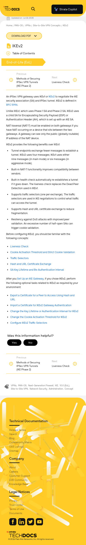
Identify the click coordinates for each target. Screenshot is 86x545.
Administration (56, 388)
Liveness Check (19, 246)
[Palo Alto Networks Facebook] (13, 524)
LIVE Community (18, 480)
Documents (15, 513)
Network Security (38, 388)
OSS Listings (16, 446)
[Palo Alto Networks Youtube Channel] (39, 524)
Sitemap (14, 450)
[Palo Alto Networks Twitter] (31, 524)
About (12, 467)
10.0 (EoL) (64, 385)
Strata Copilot (65, 9)
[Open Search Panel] (33, 9)
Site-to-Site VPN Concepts (46, 25)
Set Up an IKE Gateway (30, 278)
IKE (56, 385)
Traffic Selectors (19, 258)
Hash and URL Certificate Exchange (30, 263)
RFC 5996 (11, 104)
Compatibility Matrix (20, 442)
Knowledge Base (18, 484)
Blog (11, 438)
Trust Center (16, 505)
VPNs (28, 25)
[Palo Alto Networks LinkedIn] (22, 524)
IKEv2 (65, 25)
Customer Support (19, 475)
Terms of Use (16, 509)
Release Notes (17, 430)
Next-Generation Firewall (40, 385)
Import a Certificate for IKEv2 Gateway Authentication (40, 305)
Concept (69, 388)
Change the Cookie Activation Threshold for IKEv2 (38, 317)
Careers (13, 471)
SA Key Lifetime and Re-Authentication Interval (37, 269)
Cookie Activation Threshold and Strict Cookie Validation (42, 252)
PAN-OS (18, 25)
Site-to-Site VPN (19, 388)
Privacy (13, 500)
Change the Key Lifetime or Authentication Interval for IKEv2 (44, 311)
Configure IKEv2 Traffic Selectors (28, 322)
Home (9, 25)
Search (13, 434)
